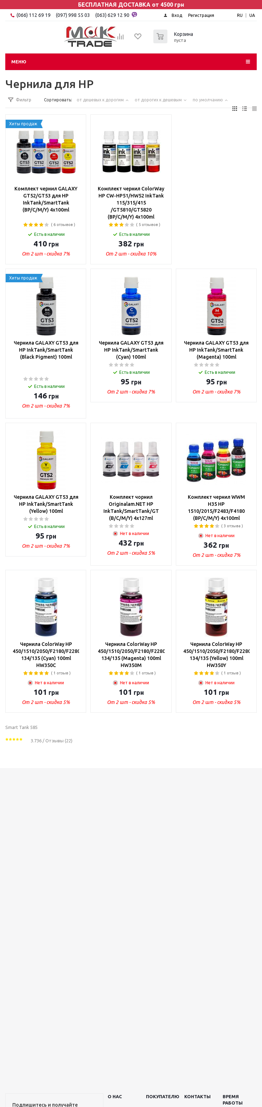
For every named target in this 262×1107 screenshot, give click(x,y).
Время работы (233, 1099)
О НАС (115, 1096)
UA (252, 15)
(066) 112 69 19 (34, 15)
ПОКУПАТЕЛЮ (162, 1096)
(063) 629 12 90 (116, 15)
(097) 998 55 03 (73, 15)
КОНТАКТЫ (197, 1096)
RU (240, 15)
